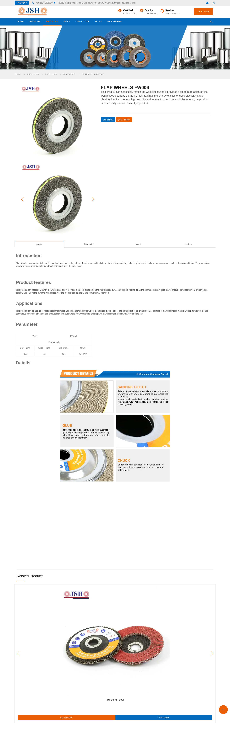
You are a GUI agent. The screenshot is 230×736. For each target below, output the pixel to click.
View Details (163, 718)
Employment (114, 21)
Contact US (108, 120)
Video (138, 244)
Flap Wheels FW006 (93, 74)
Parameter (89, 244)
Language (22, 3)
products (52, 21)
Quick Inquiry (66, 718)
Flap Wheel (69, 74)
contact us (82, 21)
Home (20, 21)
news (67, 21)
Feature (188, 244)
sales (98, 21)
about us (34, 21)
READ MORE (203, 12)
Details (39, 244)
